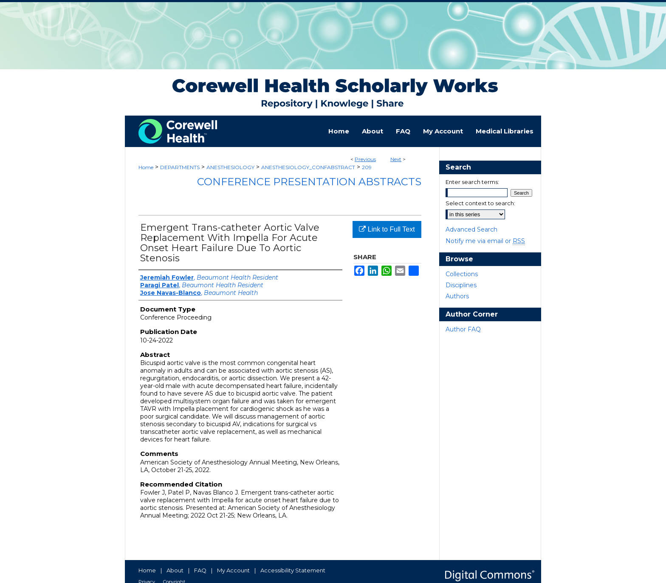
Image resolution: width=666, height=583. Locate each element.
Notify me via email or (485, 241)
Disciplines (461, 285)
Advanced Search (471, 229)
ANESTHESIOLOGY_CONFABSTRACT (308, 167)
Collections (462, 274)
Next (395, 159)
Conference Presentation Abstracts (309, 181)
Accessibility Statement (292, 570)
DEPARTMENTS (180, 167)
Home (145, 167)
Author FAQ (463, 329)
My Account (233, 570)
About (174, 570)
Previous (365, 159)
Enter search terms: (472, 181)
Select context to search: (480, 203)
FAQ (200, 570)
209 (367, 167)
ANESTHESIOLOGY (230, 167)
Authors (457, 296)
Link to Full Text (387, 229)
